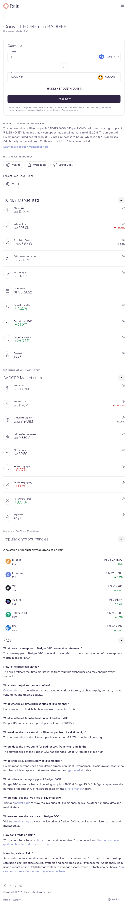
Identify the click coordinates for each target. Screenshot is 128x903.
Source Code (63, 165)
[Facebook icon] (15, 885)
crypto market (74, 770)
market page (22, 802)
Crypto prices (11, 690)
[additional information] (123, 207)
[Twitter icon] (4, 885)
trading (41, 839)
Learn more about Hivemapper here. (26, 146)
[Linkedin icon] (10, 885)
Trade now (64, 98)
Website (13, 165)
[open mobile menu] (123, 6)
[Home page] (11, 6)
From (13, 52)
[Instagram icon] (20, 885)
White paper (36, 165)
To (12, 72)
